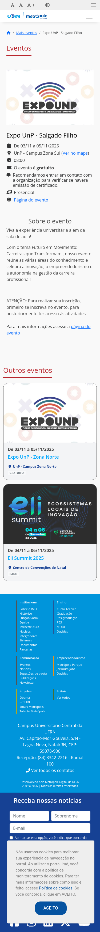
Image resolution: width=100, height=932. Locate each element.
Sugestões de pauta (33, 673)
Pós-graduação (67, 618)
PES (59, 622)
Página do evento (31, 200)
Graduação (64, 613)
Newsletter (27, 682)
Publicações (27, 678)
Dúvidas (62, 631)
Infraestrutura (29, 627)
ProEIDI (24, 702)
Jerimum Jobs (66, 669)
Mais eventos (26, 32)
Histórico (25, 613)
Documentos (28, 645)
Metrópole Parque (69, 665)
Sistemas (25, 640)
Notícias (25, 669)
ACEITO (50, 908)
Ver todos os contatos (50, 770)
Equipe (24, 622)
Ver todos (63, 697)
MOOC (61, 627)
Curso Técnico (66, 609)
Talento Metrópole (32, 711)
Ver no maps (75, 153)
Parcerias (25, 649)
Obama (24, 697)
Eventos (24, 665)
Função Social (28, 618)
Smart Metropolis (31, 707)
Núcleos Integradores (28, 633)
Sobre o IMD (28, 609)
